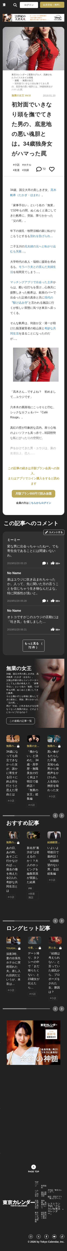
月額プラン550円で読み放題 (33, 493)
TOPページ (36, 1184)
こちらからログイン (40, 502)
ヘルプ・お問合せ (36, 1193)
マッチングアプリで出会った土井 (31, 282)
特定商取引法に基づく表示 (43, 1215)
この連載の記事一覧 (20, 720)
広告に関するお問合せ (36, 1204)
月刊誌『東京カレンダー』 (55, 1191)
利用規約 (43, 1186)
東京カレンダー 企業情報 (37, 1217)
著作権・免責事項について (43, 1204)
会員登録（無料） (52, 4)
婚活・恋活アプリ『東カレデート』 (55, 1197)
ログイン (29, 5)
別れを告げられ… (41, 236)
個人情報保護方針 (43, 1194)
